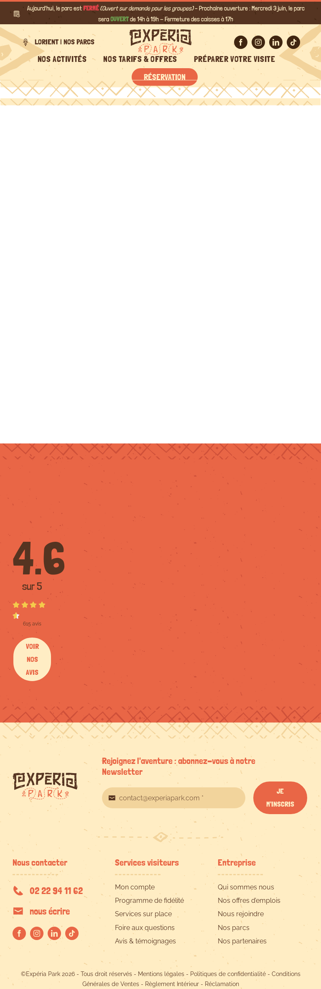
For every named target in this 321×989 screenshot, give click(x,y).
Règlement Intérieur (172, 984)
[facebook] (240, 42)
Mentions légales (161, 974)
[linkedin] (276, 42)
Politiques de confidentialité (228, 974)
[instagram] (258, 42)
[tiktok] (293, 42)
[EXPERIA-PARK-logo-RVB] (160, 32)
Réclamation (222, 984)
